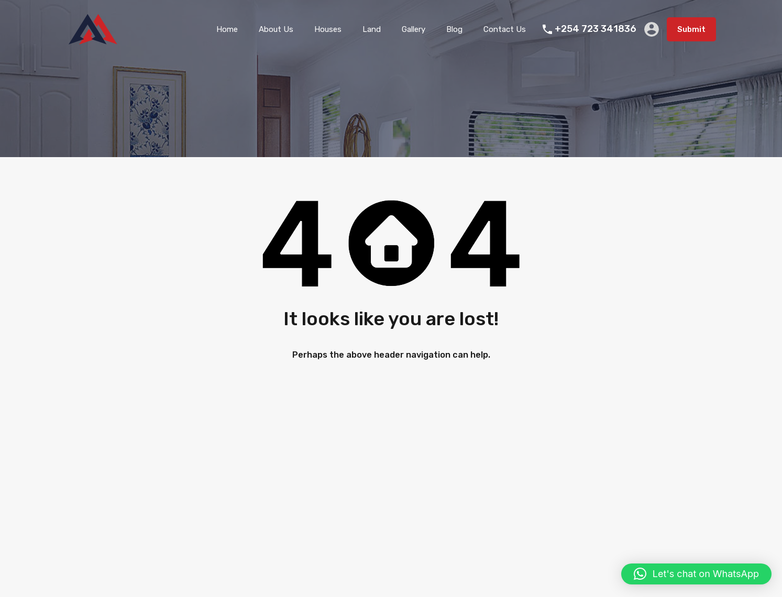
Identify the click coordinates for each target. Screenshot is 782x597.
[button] (696, 573)
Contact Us (504, 29)
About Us (276, 29)
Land (371, 29)
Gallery (413, 29)
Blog (454, 29)
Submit (691, 29)
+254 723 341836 (595, 29)
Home (227, 29)
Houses (328, 29)
